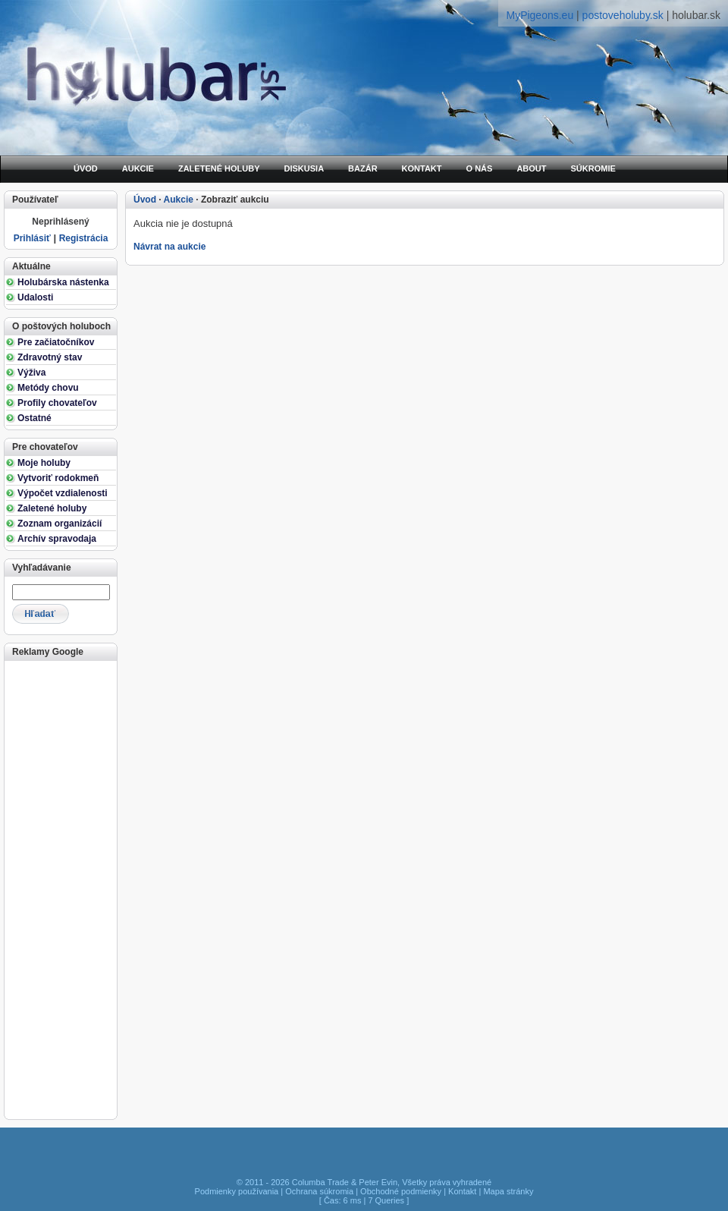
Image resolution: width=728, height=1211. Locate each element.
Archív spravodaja (56, 538)
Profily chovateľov (57, 403)
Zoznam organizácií (59, 523)
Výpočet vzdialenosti (62, 493)
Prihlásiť (32, 238)
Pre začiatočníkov (55, 342)
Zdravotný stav (49, 357)
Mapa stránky (508, 1191)
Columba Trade (320, 1182)
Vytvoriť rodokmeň (58, 478)
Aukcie (178, 199)
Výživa (31, 372)
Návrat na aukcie (169, 246)
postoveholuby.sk (623, 15)
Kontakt (462, 1191)
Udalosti (35, 297)
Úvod (144, 199)
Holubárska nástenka (63, 282)
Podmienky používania (237, 1191)
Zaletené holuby (51, 508)
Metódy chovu (48, 387)
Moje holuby (44, 463)
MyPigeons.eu (539, 15)
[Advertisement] (60, 888)
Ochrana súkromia (319, 1191)
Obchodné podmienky (400, 1191)
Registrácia (83, 238)
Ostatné (34, 418)
